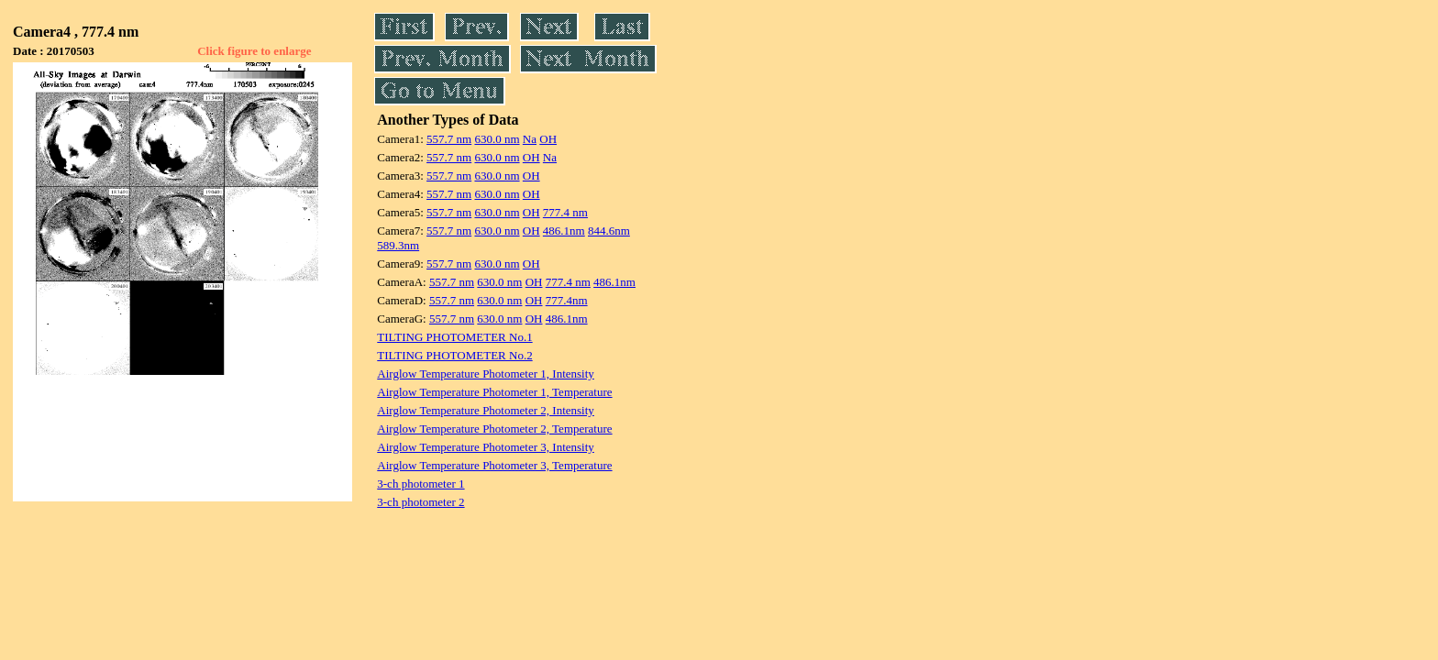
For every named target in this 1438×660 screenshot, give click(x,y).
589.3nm (398, 245)
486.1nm (564, 230)
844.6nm (609, 230)
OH (548, 139)
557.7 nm (448, 139)
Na (529, 139)
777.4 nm (565, 212)
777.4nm (567, 300)
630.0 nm (496, 139)
